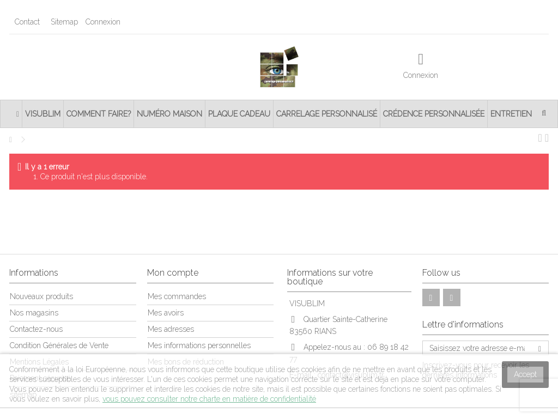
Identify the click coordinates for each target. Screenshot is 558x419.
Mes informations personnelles (199, 345)
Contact (27, 21)
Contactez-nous (36, 329)
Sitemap (64, 21)
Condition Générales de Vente (59, 345)
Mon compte (172, 273)
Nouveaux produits (41, 296)
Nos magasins (34, 312)
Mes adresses (171, 329)
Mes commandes (177, 296)
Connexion (101, 21)
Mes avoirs (166, 312)
